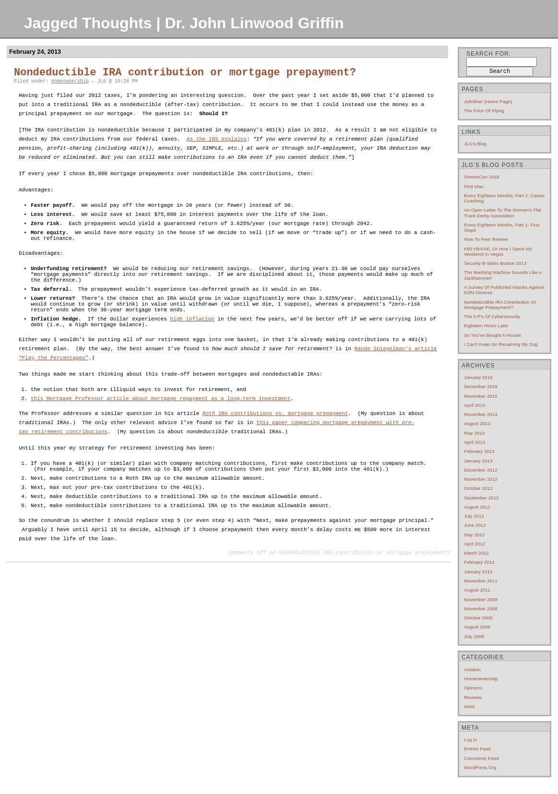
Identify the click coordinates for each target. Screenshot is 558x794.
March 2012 (476, 553)
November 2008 (481, 608)
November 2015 (481, 396)
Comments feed (481, 758)
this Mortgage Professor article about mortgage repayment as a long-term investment (160, 421)
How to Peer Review (486, 239)
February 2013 (479, 451)
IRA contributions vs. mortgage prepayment (275, 436)
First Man (474, 186)
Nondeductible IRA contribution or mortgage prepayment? (185, 73)
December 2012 (481, 470)
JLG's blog (475, 143)
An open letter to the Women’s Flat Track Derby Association (502, 212)
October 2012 (478, 488)
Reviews (473, 697)
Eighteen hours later (486, 325)
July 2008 (474, 636)
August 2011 (477, 590)
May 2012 (474, 534)
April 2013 (474, 442)
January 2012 (478, 571)
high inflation (192, 337)
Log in (470, 739)
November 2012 (481, 479)
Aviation (472, 669)
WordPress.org (480, 767)
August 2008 (477, 626)
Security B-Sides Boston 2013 (495, 263)
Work (469, 706)
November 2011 (481, 580)
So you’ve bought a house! (492, 335)
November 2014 (481, 414)
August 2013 (477, 423)
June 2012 (475, 525)
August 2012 (477, 507)
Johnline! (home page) (488, 101)
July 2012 (474, 516)
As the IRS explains (217, 139)
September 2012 (481, 497)
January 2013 (478, 460)
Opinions (473, 687)
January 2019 (478, 377)
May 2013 (474, 433)
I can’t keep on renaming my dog (501, 344)
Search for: (488, 53)
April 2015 (474, 405)
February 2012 (479, 562)
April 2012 (474, 543)
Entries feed (477, 748)
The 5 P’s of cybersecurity (492, 316)
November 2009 (481, 599)
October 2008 (478, 617)
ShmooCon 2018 (481, 176)
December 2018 (481, 386)
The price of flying (484, 110)
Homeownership (70, 81)
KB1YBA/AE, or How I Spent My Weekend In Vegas (498, 251)
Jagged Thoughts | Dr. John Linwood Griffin (184, 23)
